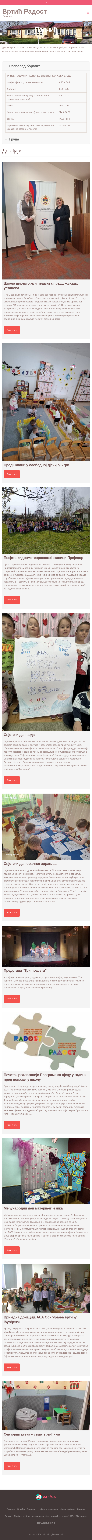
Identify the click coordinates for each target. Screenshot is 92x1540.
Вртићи (21, 1509)
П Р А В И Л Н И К (46, 1523)
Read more (12, 330)
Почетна (11, 1509)
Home (40, 37)
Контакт (81, 1509)
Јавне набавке (67, 1509)
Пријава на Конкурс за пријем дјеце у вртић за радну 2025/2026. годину (51, 1516)
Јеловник (31, 1509)
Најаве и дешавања (48, 1509)
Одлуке (8, 1516)
